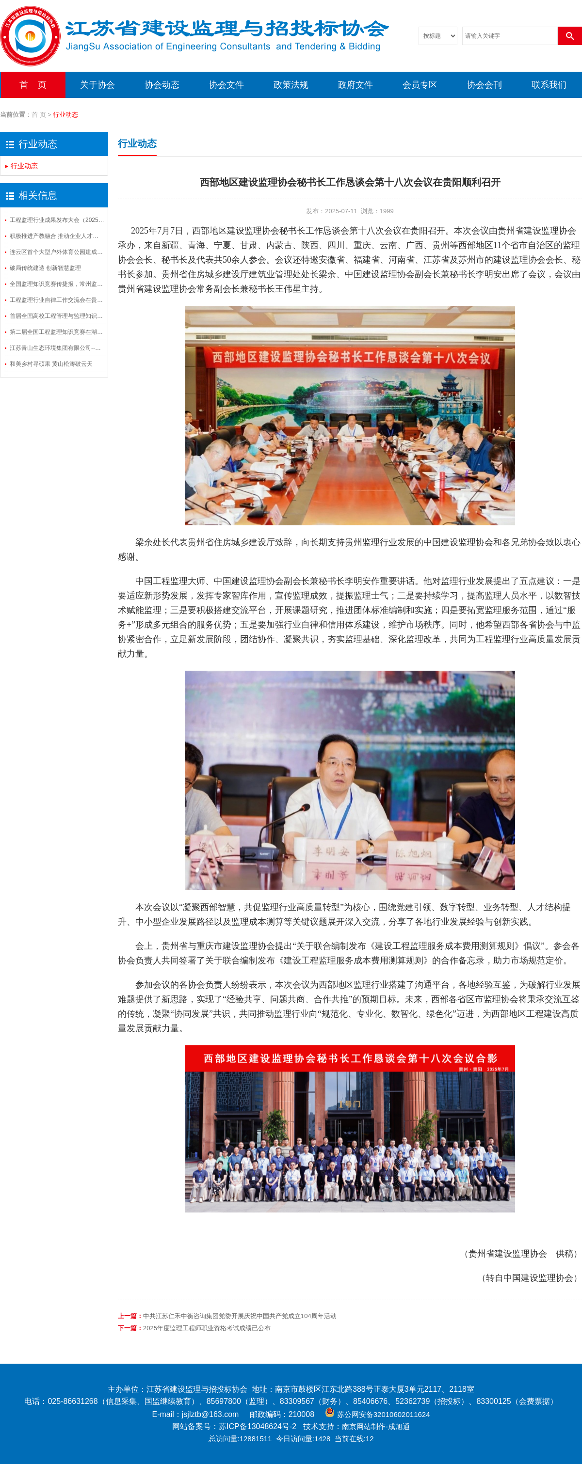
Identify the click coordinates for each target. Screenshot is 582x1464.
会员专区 (420, 85)
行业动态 (24, 166)
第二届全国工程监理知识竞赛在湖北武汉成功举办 (57, 332)
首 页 (33, 85)
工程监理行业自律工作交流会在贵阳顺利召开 (57, 300)
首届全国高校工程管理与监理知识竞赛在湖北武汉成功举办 (57, 316)
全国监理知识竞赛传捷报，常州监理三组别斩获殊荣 (57, 284)
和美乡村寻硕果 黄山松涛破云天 (51, 364)
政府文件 (355, 85)
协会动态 (162, 85)
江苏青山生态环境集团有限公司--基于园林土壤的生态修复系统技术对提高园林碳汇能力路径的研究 (57, 348)
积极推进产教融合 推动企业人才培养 (57, 236)
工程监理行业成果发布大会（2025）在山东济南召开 (57, 220)
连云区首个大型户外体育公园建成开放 (57, 252)
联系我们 (549, 85)
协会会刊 (484, 85)
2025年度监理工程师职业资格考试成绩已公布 (207, 1328)
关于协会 (97, 85)
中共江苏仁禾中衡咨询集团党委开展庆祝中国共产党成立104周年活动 (240, 1316)
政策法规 (291, 85)
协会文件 (226, 85)
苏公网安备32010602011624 (383, 1414)
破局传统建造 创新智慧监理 (45, 268)
